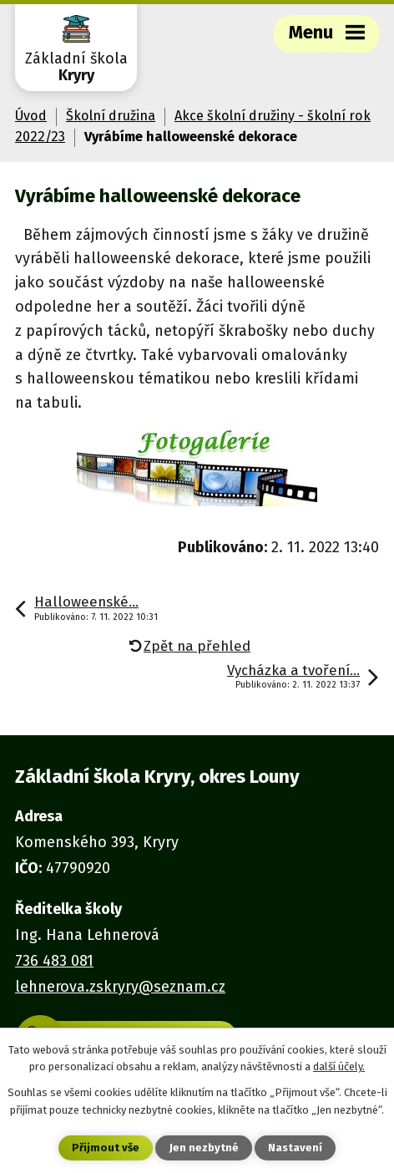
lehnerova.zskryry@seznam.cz (120, 987)
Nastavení (295, 1147)
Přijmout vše (105, 1147)
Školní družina (110, 116)
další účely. (339, 1066)
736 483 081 (54, 961)
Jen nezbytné (204, 1147)
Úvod (31, 116)
